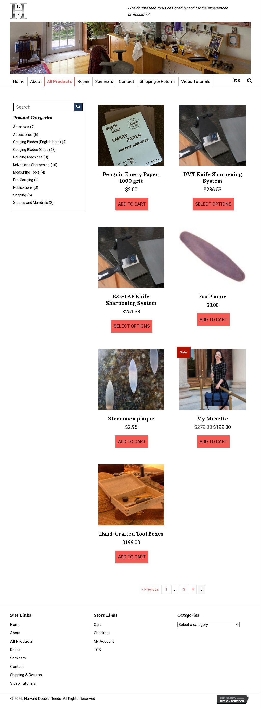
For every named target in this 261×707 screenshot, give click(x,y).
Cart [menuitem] (97, 624)
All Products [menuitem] (21, 641)
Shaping (19, 195)
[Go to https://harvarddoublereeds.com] (64, 11)
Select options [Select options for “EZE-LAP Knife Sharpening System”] (132, 326)
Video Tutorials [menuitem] (22, 683)
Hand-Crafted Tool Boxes (131, 533)
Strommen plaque (131, 418)
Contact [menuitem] (17, 666)
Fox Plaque (212, 296)
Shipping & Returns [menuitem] (26, 675)
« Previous (150, 589)
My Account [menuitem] (104, 641)
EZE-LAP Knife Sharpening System (131, 299)
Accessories (23, 135)
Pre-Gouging (23, 180)
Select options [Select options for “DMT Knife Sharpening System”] (213, 204)
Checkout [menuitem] (102, 633)
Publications (23, 187)
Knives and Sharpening (31, 165)
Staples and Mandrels (30, 202)
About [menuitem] (15, 633)
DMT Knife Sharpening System (212, 177)
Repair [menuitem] (15, 649)
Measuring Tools (26, 172)
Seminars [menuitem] (18, 658)
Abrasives (21, 127)
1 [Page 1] (166, 589)
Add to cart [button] (132, 204)
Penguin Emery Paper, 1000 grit (131, 177)
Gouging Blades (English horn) (37, 142)
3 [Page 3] (184, 589)
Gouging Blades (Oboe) (31, 150)
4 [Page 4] (193, 589)
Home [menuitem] (15, 624)
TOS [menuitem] (97, 649)
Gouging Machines (28, 157)
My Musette (212, 418)
